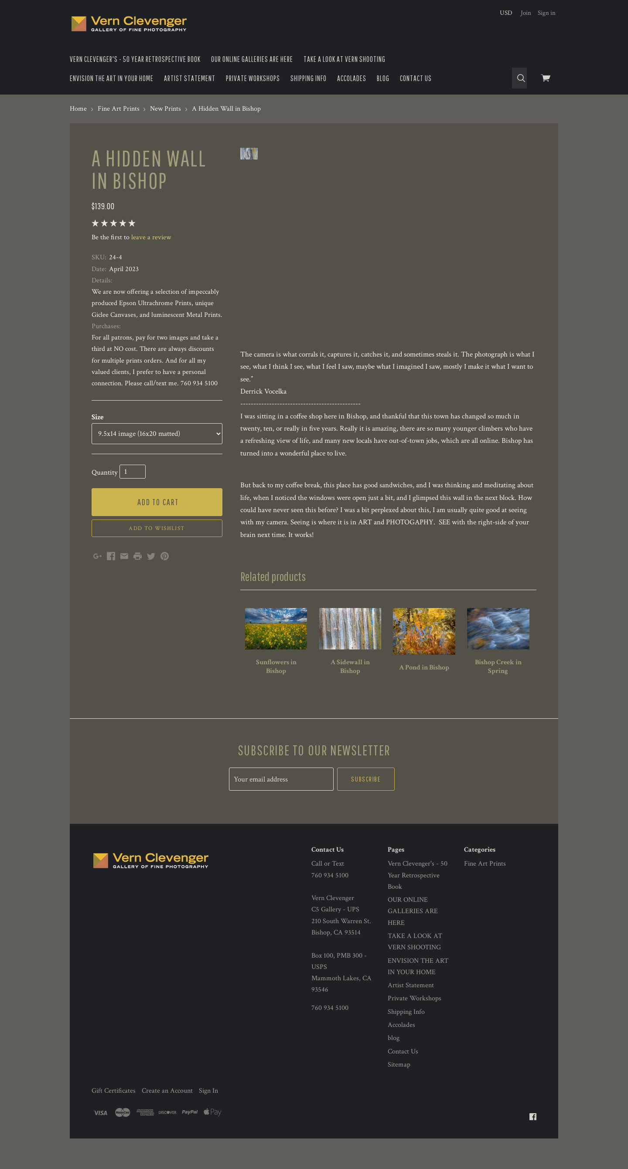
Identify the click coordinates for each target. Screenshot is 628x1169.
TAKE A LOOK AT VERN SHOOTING (345, 59)
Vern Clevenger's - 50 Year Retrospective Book (135, 59)
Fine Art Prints (485, 876)
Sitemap (399, 1077)
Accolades (351, 78)
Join (526, 13)
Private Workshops (253, 78)
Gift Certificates (114, 1103)
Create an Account (167, 1103)
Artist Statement (189, 78)
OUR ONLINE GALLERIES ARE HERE (252, 59)
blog (383, 78)
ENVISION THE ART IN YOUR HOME (112, 78)
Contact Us (416, 78)
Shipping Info (308, 78)
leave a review (151, 237)
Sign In (208, 1103)
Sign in (547, 13)
